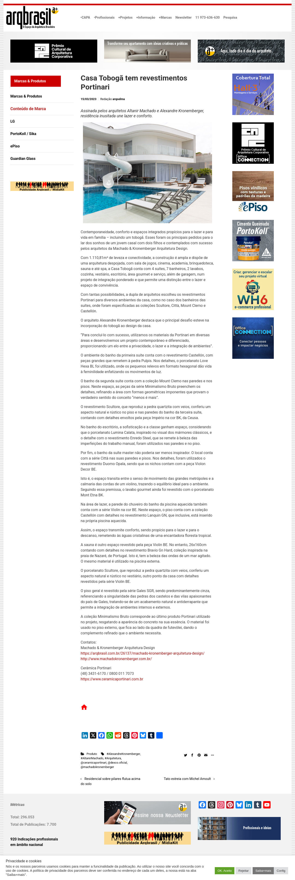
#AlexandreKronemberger (123, 754)
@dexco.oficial (117, 762)
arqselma (118, 99)
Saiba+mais (263, 870)
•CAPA (85, 18)
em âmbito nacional (26, 845)
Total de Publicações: (28, 824)
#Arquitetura (113, 758)
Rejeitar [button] (243, 870)
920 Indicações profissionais (34, 839)
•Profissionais (104, 18)
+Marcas (165, 18)
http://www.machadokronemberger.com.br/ (116, 659)
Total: (15, 817)
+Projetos (125, 18)
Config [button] (281, 870)
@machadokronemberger (97, 767)
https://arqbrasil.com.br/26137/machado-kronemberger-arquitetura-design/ (142, 653)
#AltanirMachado (92, 758)
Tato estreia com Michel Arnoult (187, 779)
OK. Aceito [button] (225, 870)
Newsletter (183, 18)
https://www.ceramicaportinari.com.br (112, 679)
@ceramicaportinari (93, 762)
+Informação (145, 18)
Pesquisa (230, 18)
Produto (92, 754)
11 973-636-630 (207, 18)
